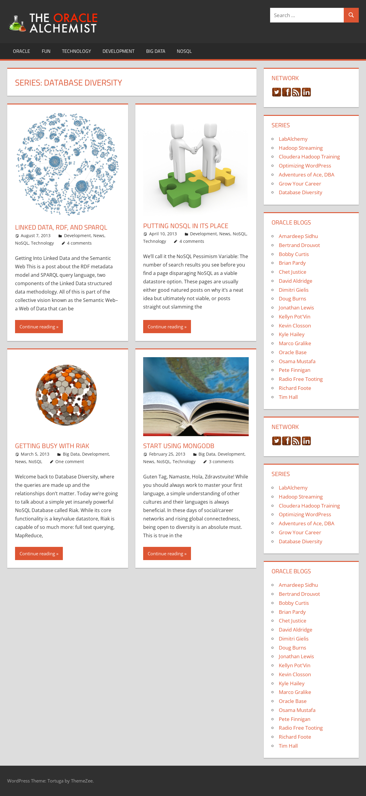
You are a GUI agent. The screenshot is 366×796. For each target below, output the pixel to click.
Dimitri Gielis (294, 289)
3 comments (221, 461)
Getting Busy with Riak (52, 446)
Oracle (21, 51)
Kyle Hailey (292, 334)
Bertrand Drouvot (299, 245)
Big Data (155, 51)
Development (118, 51)
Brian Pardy (292, 262)
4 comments (79, 243)
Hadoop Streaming (301, 147)
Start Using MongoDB (178, 446)
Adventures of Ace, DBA (306, 174)
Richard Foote (295, 387)
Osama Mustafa (297, 361)
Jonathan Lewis (296, 307)
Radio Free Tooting (301, 378)
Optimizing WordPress (305, 165)
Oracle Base (293, 352)
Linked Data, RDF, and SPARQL (61, 227)
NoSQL (184, 51)
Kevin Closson (295, 325)
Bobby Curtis (294, 254)
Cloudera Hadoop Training (309, 156)
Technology (76, 51)
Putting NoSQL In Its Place (185, 226)
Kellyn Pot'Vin (294, 316)
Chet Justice (292, 271)
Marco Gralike (295, 343)
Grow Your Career (300, 183)
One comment (69, 461)
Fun (46, 51)
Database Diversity (300, 192)
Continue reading (37, 327)
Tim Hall (288, 396)
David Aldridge (295, 280)
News (98, 235)
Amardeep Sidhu (298, 236)
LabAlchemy (293, 138)
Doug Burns (292, 298)
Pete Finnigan (294, 369)
